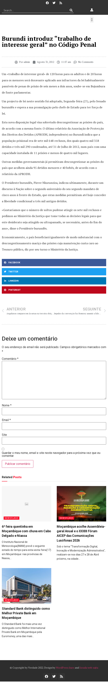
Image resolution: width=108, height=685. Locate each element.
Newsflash (11, 518)
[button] (92, 20)
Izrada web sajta (89, 667)
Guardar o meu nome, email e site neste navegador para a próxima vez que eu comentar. (51, 454)
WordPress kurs (65, 667)
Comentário (10, 358)
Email (6, 420)
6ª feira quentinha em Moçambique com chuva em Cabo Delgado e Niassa (26, 531)
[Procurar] (71, 10)
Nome (6, 405)
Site (4, 434)
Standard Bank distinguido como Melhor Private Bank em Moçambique (26, 613)
